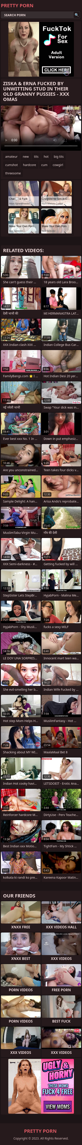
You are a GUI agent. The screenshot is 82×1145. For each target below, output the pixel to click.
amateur (11, 156)
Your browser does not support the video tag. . (41, 128)
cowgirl (58, 165)
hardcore (29, 165)
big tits (59, 156)
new (26, 156)
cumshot (11, 165)
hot (46, 156)
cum (44, 165)
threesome (13, 173)
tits (36, 156)
